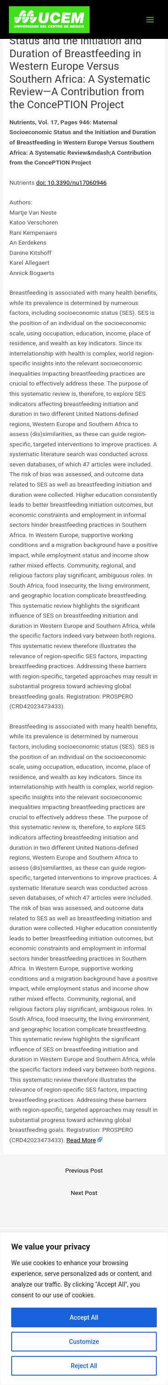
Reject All (84, 1365)
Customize (84, 1341)
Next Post (84, 1192)
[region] (84, 1308)
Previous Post (84, 1170)
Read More (81, 1140)
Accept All (84, 1317)
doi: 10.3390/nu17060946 (71, 182)
